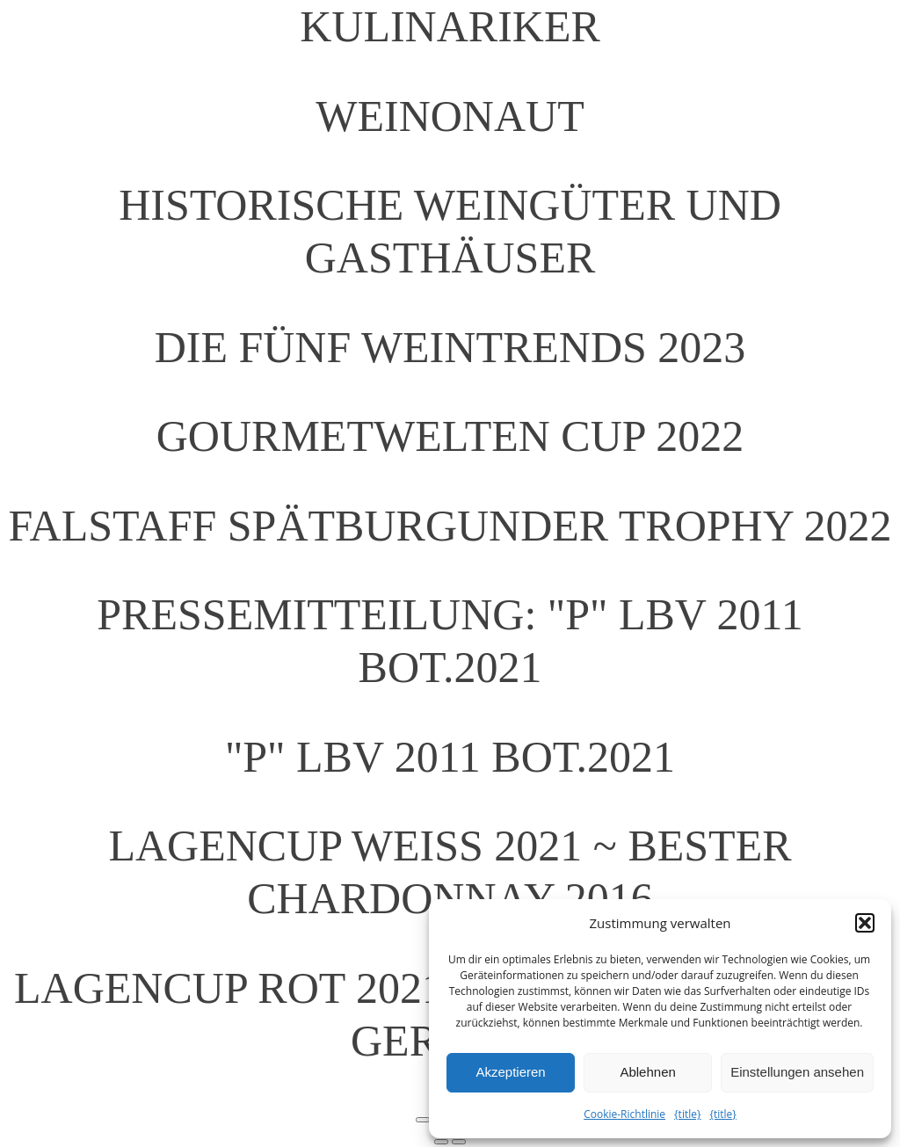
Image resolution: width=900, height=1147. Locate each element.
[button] (865, 923)
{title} (687, 1114)
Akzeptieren (510, 1071)
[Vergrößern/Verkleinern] (423, 1119)
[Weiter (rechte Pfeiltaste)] (459, 1141)
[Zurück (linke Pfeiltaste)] (441, 1141)
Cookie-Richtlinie (624, 1114)
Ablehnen (647, 1071)
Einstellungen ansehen (797, 1071)
